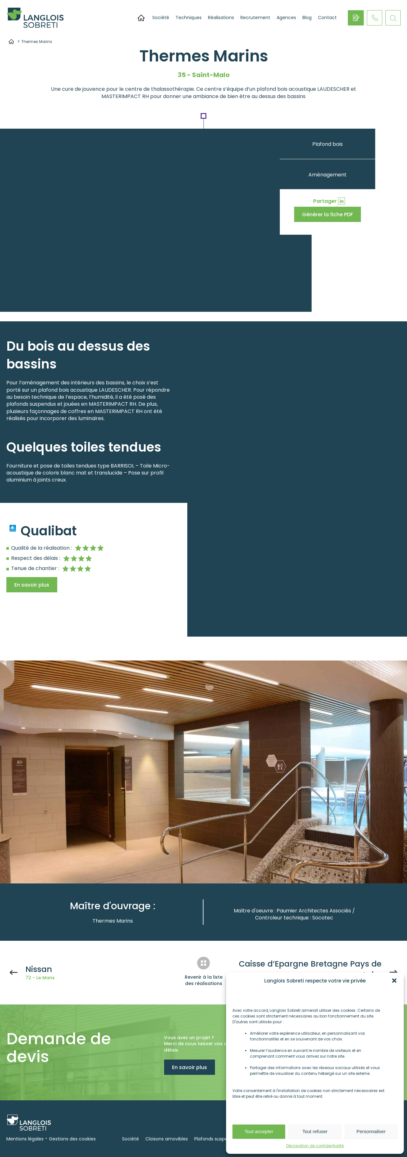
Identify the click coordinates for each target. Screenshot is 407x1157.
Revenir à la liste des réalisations (204, 980)
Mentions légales (25, 1139)
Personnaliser (371, 1131)
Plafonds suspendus (216, 1139)
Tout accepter (259, 1131)
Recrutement (255, 17)
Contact (327, 17)
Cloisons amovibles (166, 1139)
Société (160, 17)
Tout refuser (315, 1131)
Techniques (189, 17)
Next (364, 859)
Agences (286, 17)
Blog (307, 17)
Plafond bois (327, 144)
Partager (325, 201)
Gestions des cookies (72, 1139)
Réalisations (221, 17)
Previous (348, 859)
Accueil (141, 18)
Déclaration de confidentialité (315, 1145)
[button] (394, 980)
